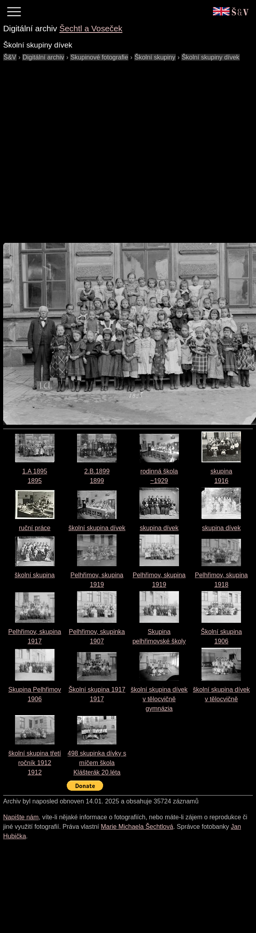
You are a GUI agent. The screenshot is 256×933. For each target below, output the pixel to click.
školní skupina (35, 575)
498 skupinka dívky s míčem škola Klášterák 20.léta (97, 763)
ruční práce (35, 528)
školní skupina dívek (96, 528)
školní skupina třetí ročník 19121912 (34, 763)
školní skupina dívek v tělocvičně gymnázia (159, 699)
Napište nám (21, 817)
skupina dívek (159, 528)
